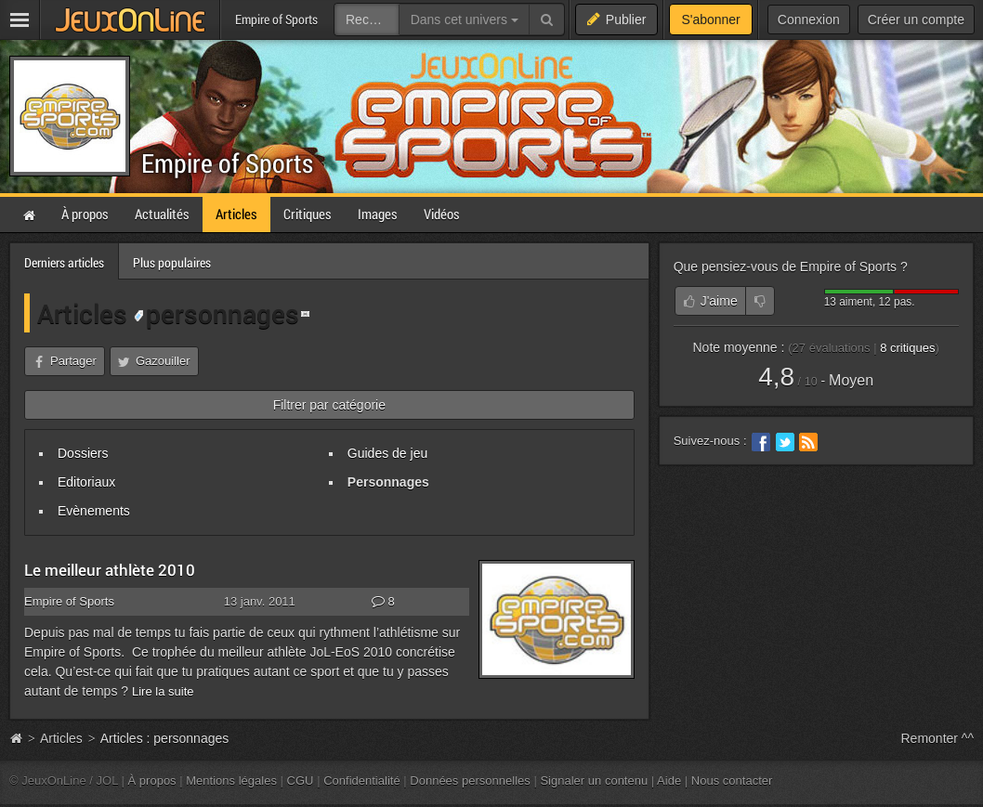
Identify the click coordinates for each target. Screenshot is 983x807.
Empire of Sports (227, 163)
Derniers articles (64, 262)
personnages (216, 313)
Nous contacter (732, 780)
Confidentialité (361, 780)
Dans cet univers (464, 19)
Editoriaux (86, 482)
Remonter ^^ (938, 738)
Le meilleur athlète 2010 (109, 569)
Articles (82, 313)
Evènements (94, 510)
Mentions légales (231, 780)
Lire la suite (163, 691)
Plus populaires (172, 262)
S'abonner (710, 19)
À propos (152, 780)
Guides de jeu (387, 453)
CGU (300, 780)
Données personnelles (470, 780)
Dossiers (83, 453)
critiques (907, 348)
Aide (669, 780)
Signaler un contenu (594, 780)
